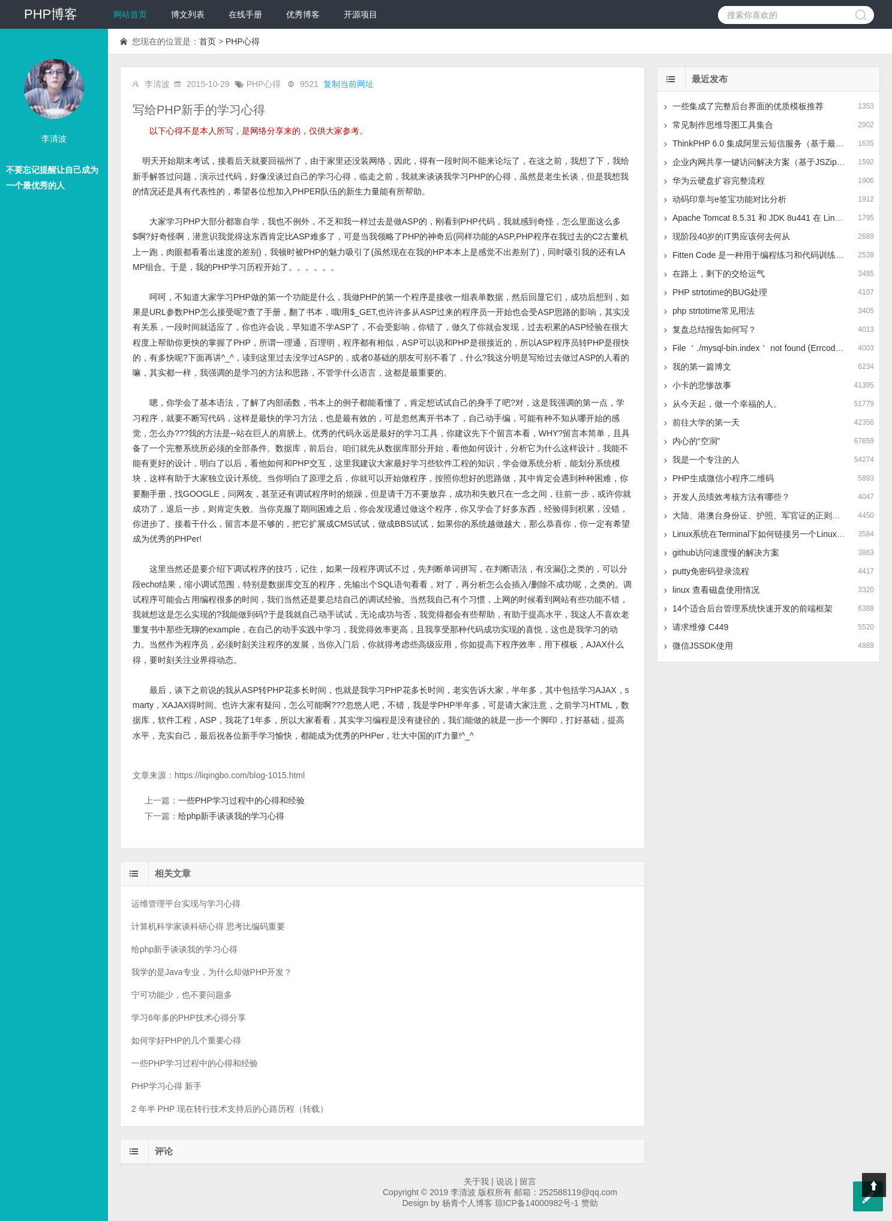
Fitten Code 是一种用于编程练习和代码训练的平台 (766, 255)
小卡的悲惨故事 (701, 385)
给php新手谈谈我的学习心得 (231, 816)
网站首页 (130, 14)
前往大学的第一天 (706, 422)
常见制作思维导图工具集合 (722, 125)
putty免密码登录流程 (710, 571)
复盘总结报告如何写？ (714, 329)
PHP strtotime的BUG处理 (719, 292)
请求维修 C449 (700, 627)
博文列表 (188, 14)
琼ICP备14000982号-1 (537, 1203)
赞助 (589, 1203)
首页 (207, 41)
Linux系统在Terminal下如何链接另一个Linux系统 (763, 534)
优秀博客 (303, 14)
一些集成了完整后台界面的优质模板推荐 (748, 106)
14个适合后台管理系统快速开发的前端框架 (752, 608)
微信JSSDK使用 (702, 645)
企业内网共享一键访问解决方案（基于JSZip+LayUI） (772, 162)
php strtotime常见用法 (713, 311)
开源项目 (360, 14)
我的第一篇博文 (701, 366)
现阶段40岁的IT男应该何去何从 (731, 236)
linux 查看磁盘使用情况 (715, 590)
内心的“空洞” (696, 441)
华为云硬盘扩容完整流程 (718, 180)
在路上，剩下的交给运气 (718, 273)
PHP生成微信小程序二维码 (723, 478)
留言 (527, 1181)
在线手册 (245, 14)
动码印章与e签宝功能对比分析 (729, 199)
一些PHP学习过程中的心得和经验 (241, 800)
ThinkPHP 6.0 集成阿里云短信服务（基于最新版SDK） (775, 143)
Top (874, 1185)
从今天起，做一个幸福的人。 (727, 404)
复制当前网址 (348, 84)
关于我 (476, 1181)
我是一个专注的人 (706, 459)
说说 (504, 1181)
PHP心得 (243, 41)
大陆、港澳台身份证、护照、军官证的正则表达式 (764, 515)
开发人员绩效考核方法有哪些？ (731, 497)
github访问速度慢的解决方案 (725, 552)
